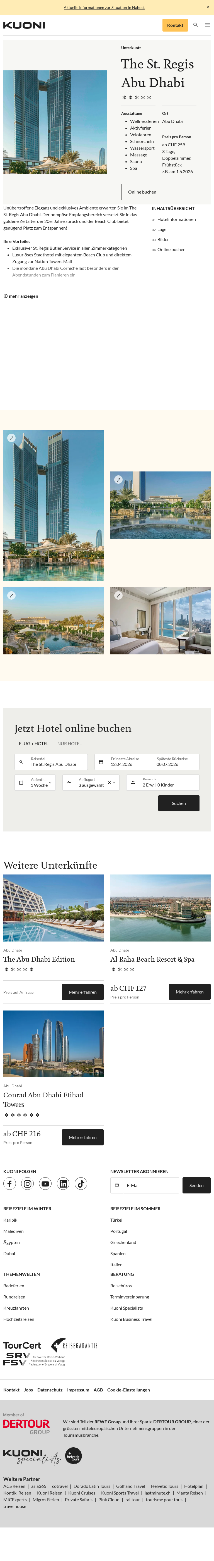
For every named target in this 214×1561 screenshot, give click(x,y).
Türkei (116, 1219)
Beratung (122, 1274)
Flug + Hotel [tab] (33, 743)
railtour (132, 1499)
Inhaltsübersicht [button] (173, 208)
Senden (196, 1185)
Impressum (78, 1389)
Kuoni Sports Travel (120, 1492)
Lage (161, 229)
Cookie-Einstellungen (128, 1389)
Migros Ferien (46, 1499)
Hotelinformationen (176, 219)
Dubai (9, 1253)
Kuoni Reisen (49, 1492)
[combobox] (57, 762)
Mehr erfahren (83, 992)
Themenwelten (21, 1274)
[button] (195, 25)
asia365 (38, 1486)
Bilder (163, 239)
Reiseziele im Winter (27, 1208)
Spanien (118, 1253)
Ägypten (11, 1242)
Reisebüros (121, 1285)
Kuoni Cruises (81, 1492)
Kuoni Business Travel (131, 1319)
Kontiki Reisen (17, 1492)
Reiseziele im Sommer (135, 1208)
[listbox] (41, 782)
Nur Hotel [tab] (69, 743)
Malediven (13, 1231)
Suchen (179, 803)
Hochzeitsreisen (18, 1319)
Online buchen (142, 191)
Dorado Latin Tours (92, 1486)
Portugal (118, 1231)
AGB (98, 1389)
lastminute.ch (158, 1492)
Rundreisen (14, 1296)
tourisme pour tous (164, 1499)
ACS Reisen (14, 1486)
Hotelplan (193, 1486)
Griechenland (123, 1242)
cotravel (60, 1486)
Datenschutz (50, 1389)
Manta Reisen (189, 1492)
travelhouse (14, 1506)
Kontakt (175, 25)
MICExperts (15, 1499)
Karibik (10, 1219)
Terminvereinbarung (129, 1296)
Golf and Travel (130, 1486)
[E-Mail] (151, 1185)
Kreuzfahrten (16, 1307)
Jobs (28, 1389)
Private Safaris (79, 1499)
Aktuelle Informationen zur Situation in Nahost (104, 7)
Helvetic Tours (164, 1486)
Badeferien (13, 1285)
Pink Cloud (109, 1499)
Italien (116, 1264)
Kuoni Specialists (126, 1307)
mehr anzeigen (23, 296)
